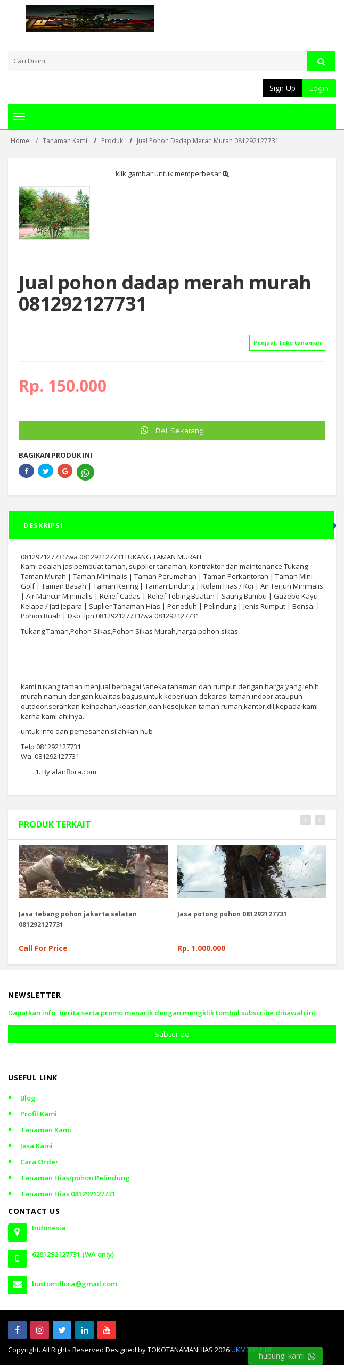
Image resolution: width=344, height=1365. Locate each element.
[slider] (37, 328)
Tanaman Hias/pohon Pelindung (75, 1177)
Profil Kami (38, 1114)
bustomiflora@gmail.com (74, 1283)
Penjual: (287, 342)
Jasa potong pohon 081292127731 (232, 914)
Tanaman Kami (45, 1130)
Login (319, 88)
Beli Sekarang (172, 430)
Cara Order (39, 1162)
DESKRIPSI (43, 525)
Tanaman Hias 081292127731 (68, 1193)
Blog (28, 1098)
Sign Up (282, 88)
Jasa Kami (36, 1146)
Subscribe (172, 1034)
